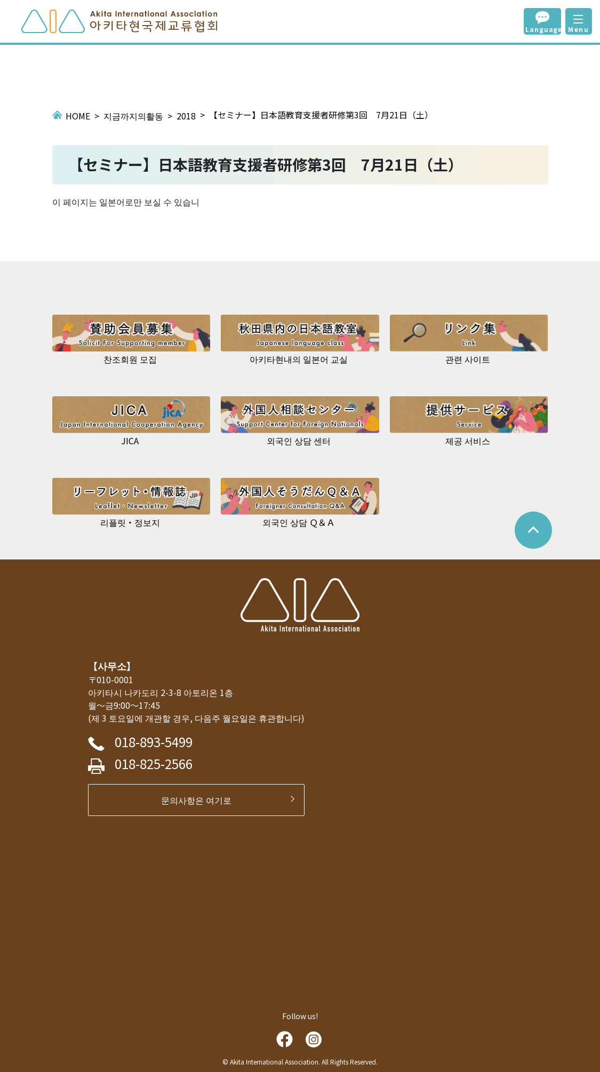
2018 (186, 115)
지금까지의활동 (133, 115)
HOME (78, 115)
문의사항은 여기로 (200, 800)
